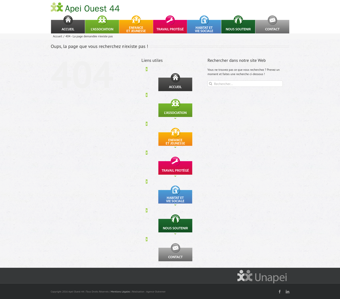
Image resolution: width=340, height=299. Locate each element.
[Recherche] (211, 83)
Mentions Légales (120, 291)
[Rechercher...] (245, 83)
